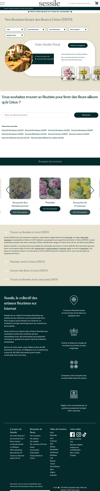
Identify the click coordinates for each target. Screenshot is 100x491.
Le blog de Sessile (16, 444)
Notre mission (15, 441)
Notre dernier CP (16, 453)
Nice (51, 444)
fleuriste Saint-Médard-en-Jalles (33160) (47, 138)
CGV (71, 442)
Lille (51, 458)
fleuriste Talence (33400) (79, 134)
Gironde (69, 237)
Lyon (51, 438)
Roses (32, 447)
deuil (69, 248)
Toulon (52, 464)
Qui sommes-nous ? (17, 439)
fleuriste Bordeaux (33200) (36, 130)
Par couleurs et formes (38, 444)
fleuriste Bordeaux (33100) (13, 130)
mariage (62, 248)
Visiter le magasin (78, 45)
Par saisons (34, 439)
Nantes (52, 447)
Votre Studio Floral (47, 44)
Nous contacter (75, 439)
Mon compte (74, 453)
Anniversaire (40, 248)
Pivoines (50, 202)
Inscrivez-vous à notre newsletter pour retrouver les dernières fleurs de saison (26, 485)
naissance (84, 248)
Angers (52, 472)
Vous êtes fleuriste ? (17, 436)
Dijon (52, 469)
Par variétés (34, 441)
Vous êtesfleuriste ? (2, 3)
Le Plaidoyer (14, 447)
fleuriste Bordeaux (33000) (13, 134)
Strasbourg (54, 452)
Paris (52, 433)
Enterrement (34, 453)
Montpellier (54, 450)
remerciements (52, 248)
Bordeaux (53, 455)
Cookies (73, 455)
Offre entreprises (16, 450)
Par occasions (35, 436)
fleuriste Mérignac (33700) (36, 134)
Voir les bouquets (20, 212)
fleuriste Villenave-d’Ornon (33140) (16, 138)
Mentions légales (76, 445)
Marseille (53, 435)
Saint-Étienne (55, 467)
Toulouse (53, 441)
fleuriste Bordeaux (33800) (82, 130)
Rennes (53, 461)
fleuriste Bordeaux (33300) (59, 130)
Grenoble (53, 475)
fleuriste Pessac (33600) (58, 134)
